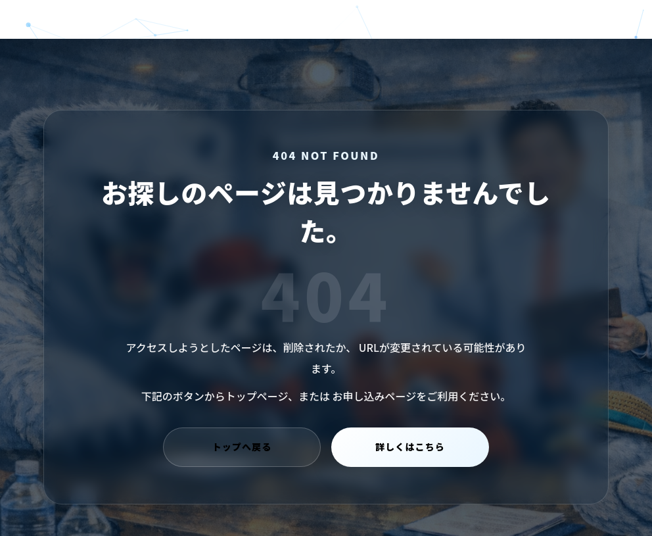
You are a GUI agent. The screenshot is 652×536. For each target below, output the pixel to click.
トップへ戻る (242, 447)
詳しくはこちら (410, 447)
